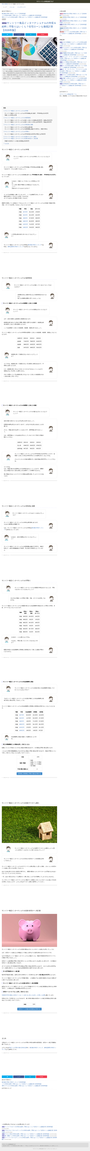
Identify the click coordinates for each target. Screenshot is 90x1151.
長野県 (61, 17)
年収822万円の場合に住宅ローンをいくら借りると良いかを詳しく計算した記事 (23, 995)
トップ (5, 7)
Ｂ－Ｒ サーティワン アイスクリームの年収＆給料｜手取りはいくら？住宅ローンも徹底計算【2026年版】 (73, 71)
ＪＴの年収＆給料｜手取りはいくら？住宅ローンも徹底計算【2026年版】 (22, 15)
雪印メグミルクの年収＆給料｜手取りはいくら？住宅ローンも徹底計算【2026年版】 (25, 17)
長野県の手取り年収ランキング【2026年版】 (75, 17)
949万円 (25, 218)
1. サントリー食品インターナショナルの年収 (16, 110)
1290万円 (25, 227)
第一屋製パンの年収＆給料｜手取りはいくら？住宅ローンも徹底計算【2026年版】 (27, 1135)
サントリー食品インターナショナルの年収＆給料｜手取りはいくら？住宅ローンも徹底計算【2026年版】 (29, 27)
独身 (32, 760)
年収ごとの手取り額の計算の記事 (18, 1047)
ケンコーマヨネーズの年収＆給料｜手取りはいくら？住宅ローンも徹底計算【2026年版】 (29, 1126)
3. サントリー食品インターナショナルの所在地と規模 (18, 124)
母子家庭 (33, 765)
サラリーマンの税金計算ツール (68, 94)
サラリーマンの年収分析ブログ (45, 1)
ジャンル (12, 7)
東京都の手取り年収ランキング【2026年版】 (14, 13)
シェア (19, 34)
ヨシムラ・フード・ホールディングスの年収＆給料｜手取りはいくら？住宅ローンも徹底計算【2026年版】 (73, 58)
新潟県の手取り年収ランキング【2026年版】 (75, 24)
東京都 (4, 19)
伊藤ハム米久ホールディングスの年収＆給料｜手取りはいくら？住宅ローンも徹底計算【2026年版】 (73, 80)
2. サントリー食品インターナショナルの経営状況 (17, 117)
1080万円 (25, 221)
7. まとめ (6, 143)
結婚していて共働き (36, 764)
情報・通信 (62, 31)
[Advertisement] (29, 94)
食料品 (4, 23)
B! (30, 34)
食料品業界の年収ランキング (15, 246)
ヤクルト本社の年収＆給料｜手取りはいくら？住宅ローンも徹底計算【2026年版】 (27, 1134)
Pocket (42, 34)
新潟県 (61, 24)
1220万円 (25, 224)
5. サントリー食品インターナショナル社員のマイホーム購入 (20, 136)
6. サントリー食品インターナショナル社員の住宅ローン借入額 (21, 138)
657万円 (25, 212)
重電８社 (61, 13)
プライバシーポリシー (52, 1148)
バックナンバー (21, 7)
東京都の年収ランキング (34, 244)
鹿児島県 (61, 28)
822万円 (25, 215)
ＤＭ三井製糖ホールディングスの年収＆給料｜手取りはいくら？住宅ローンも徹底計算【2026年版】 (73, 44)
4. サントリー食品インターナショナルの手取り (16, 131)
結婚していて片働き (36, 762)
